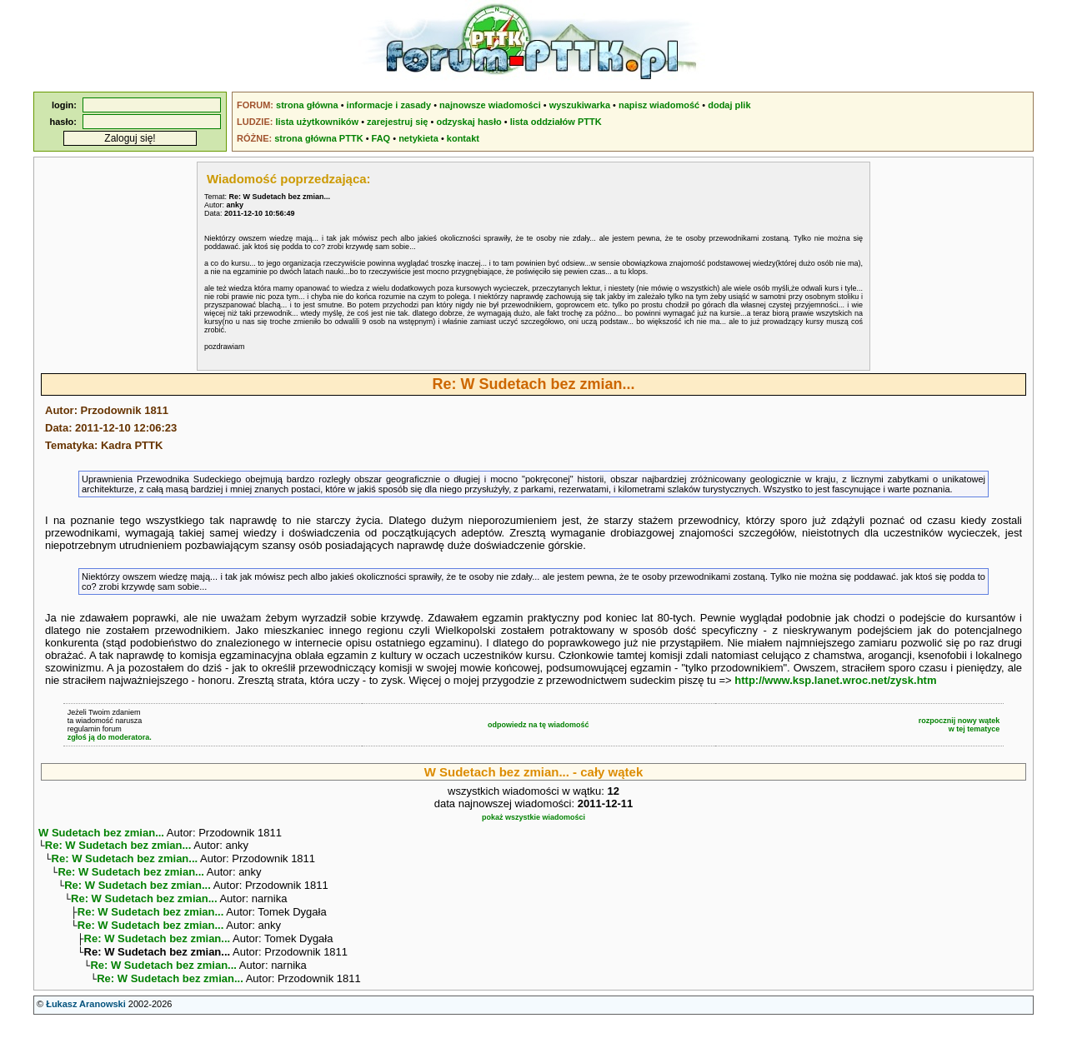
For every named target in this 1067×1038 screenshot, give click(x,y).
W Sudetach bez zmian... (101, 832)
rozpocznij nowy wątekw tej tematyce (959, 724)
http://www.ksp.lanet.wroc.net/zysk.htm (835, 680)
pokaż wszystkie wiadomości (533, 817)
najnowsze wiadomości (490, 105)
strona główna (307, 105)
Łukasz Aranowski (86, 1022)
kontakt (463, 138)
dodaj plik (729, 105)
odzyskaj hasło (468, 122)
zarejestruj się (397, 122)
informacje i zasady (389, 105)
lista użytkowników (316, 122)
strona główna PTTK (318, 138)
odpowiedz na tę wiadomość (538, 725)
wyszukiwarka (579, 105)
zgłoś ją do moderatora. (110, 737)
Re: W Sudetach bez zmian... (118, 847)
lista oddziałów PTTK (556, 122)
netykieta (418, 138)
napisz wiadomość (659, 105)
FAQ (381, 138)
